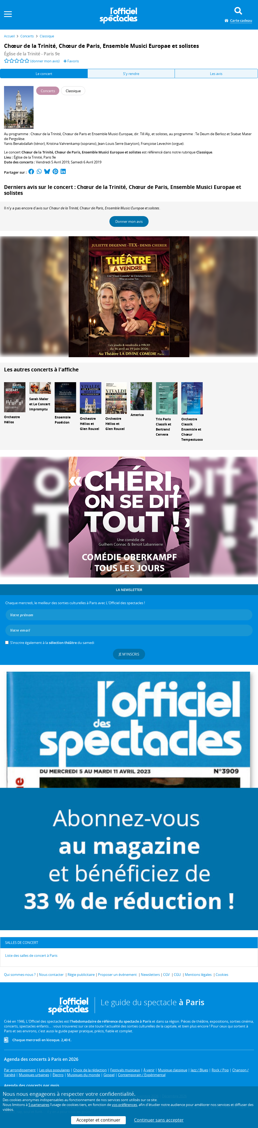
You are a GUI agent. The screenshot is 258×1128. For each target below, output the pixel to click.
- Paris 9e (32, 54)
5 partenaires (38, 1104)
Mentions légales (198, 974)
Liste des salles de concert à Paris (31, 955)
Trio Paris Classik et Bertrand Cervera (163, 426)
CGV (166, 974)
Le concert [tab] (44, 73)
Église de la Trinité (28, 157)
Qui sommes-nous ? (20, 974)
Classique (204, 152)
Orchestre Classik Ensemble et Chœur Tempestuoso (192, 429)
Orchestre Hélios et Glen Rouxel (89, 423)
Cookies (222, 974)
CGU (177, 974)
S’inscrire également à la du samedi (52, 642)
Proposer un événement (117, 974)
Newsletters (150, 974)
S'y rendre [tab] (131, 73)
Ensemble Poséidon (63, 420)
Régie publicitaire (81, 974)
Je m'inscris (129, 654)
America (137, 415)
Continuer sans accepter (159, 1120)
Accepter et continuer (98, 1120)
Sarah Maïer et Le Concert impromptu (39, 404)
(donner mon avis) (45, 61)
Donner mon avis (129, 221)
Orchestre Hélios (12, 419)
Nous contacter (51, 974)
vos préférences (124, 1104)
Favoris (71, 61)
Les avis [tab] (216, 73)
